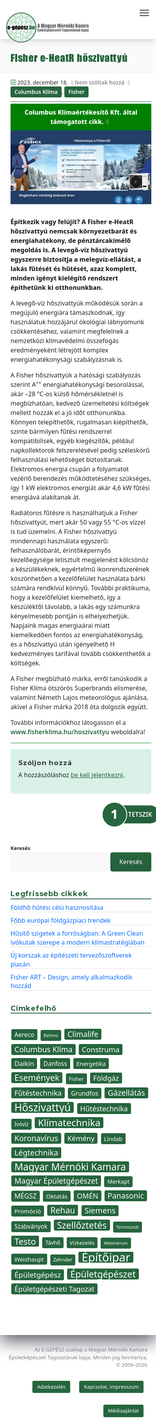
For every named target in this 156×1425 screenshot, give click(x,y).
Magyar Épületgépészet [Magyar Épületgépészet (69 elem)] (56, 1180)
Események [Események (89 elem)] (36, 1077)
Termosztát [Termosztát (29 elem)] (127, 1227)
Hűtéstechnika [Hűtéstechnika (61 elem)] (104, 1108)
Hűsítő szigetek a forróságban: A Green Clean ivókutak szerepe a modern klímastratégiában (78, 937)
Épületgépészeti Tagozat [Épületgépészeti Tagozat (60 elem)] (54, 1289)
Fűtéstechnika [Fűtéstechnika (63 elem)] (38, 1093)
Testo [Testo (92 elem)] (25, 1241)
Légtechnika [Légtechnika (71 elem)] (36, 1152)
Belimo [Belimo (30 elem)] (51, 1035)
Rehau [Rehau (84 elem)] (62, 1210)
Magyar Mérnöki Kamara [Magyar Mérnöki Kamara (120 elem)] (70, 1166)
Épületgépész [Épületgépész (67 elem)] (37, 1275)
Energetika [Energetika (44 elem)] (91, 1063)
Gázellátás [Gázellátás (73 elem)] (126, 1092)
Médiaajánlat (123, 1410)
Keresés (20, 848)
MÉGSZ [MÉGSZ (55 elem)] (25, 1195)
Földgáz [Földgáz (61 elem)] (106, 1078)
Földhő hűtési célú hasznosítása (57, 907)
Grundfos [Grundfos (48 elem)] (84, 1093)
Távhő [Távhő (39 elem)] (52, 1242)
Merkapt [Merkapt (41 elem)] (118, 1181)
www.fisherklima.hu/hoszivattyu (60, 732)
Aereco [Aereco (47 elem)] (24, 1034)
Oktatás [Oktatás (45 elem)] (56, 1196)
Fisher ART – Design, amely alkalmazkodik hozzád (71, 981)
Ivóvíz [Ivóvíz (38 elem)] (21, 1124)
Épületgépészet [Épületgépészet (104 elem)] (103, 1274)
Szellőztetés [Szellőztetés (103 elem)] (82, 1225)
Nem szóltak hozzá (99, 82)
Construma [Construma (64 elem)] (101, 1049)
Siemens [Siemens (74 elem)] (100, 1210)
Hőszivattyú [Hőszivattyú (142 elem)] (42, 1107)
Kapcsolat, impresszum (111, 1386)
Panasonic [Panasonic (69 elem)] (126, 1195)
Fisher (76, 91)
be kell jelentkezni (97, 775)
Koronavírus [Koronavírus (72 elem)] (36, 1138)
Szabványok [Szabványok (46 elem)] (31, 1226)
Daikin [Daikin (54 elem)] (24, 1063)
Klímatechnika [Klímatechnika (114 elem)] (69, 1122)
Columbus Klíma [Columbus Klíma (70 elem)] (43, 1049)
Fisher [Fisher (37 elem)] (76, 1078)
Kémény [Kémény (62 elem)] (81, 1138)
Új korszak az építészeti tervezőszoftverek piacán (71, 959)
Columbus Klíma (36, 91)
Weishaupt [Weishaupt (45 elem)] (29, 1259)
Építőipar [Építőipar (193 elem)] (106, 1257)
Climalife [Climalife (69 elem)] (82, 1034)
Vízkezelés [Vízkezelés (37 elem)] (82, 1242)
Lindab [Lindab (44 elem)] (113, 1139)
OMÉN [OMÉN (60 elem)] (87, 1195)
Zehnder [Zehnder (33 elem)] (63, 1259)
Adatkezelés (51, 1386)
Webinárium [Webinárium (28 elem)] (116, 1243)
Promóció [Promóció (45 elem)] (27, 1211)
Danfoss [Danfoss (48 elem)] (55, 1063)
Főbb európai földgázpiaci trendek (61, 920)
